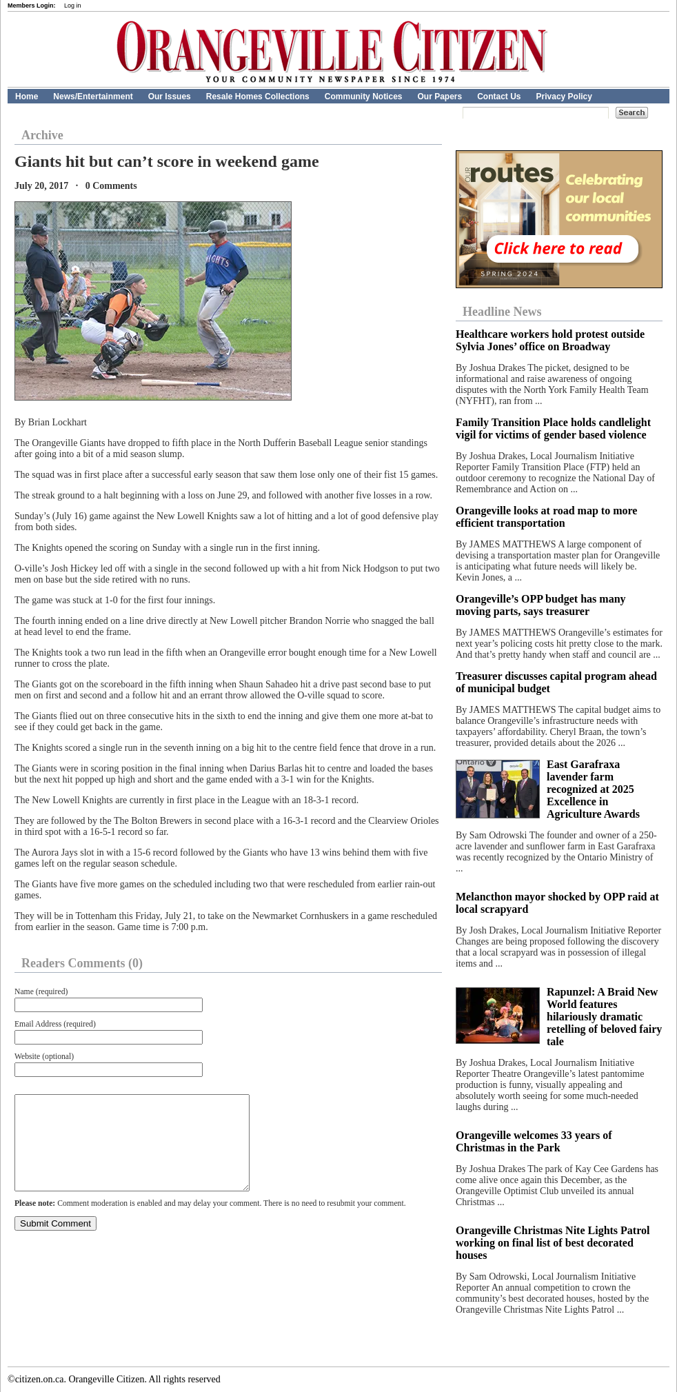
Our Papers (439, 96)
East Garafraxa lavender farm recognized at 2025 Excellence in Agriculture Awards (593, 789)
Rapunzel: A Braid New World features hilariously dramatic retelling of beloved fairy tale (604, 1016)
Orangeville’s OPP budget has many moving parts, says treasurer (541, 605)
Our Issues (169, 96)
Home (26, 96)
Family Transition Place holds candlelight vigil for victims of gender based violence (553, 428)
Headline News (502, 312)
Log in (72, 5)
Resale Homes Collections (258, 96)
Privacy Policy (564, 96)
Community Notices (364, 96)
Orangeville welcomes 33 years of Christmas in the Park (534, 1141)
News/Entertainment (92, 96)
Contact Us (499, 96)
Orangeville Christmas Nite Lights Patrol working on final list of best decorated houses (552, 1242)
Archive (42, 135)
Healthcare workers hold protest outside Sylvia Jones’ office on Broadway (550, 340)
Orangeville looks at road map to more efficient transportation (546, 517)
